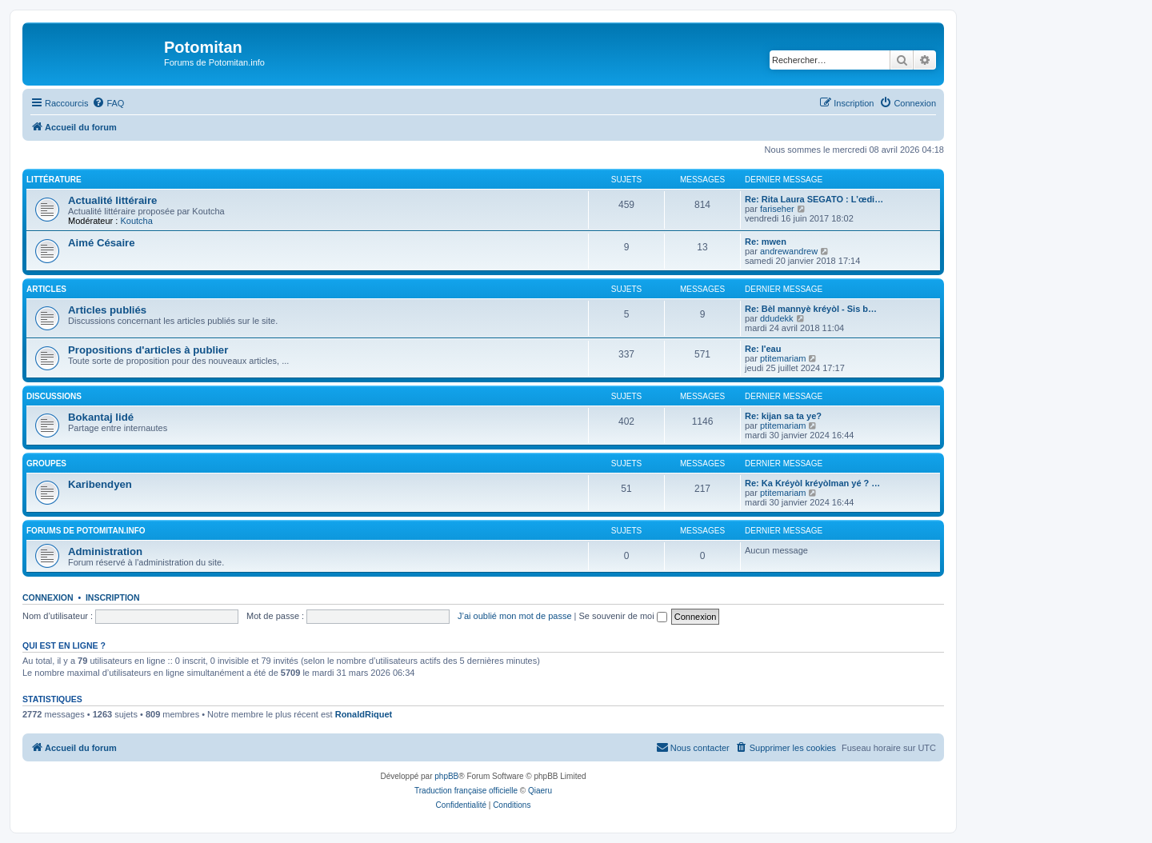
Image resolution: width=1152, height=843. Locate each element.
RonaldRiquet (364, 714)
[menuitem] (108, 103)
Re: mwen (765, 241)
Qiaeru (540, 790)
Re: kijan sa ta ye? (783, 416)
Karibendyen (100, 484)
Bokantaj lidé (101, 417)
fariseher (777, 209)
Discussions (54, 396)
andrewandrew (789, 251)
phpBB (446, 776)
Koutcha (136, 221)
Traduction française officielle (466, 790)
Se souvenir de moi (623, 616)
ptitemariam (783, 358)
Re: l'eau (763, 349)
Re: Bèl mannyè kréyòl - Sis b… (811, 309)
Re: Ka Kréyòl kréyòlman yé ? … (812, 483)
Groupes (46, 463)
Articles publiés (107, 310)
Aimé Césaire (101, 243)
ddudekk (777, 318)
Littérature (54, 179)
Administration (105, 551)
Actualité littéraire (112, 200)
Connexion (48, 597)
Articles (46, 289)
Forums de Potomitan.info (86, 530)
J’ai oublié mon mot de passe (514, 616)
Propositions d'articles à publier (148, 350)
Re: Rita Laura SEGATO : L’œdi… (814, 199)
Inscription (113, 597)
